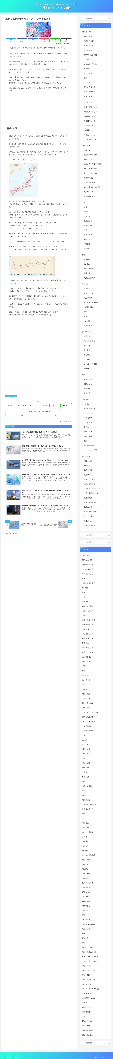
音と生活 (87, 355)
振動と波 (87, 345)
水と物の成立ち (89, 45)
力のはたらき (89, 413)
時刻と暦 (87, 239)
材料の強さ (88, 427)
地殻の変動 (88, 298)
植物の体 (87, 475)
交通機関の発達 (89, 192)
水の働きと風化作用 (91, 302)
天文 (83, 202)
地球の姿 (85, 284)
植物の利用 (88, 521)
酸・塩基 (87, 69)
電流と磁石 (88, 384)
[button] (109, 18)
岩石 (85, 312)
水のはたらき (89, 404)
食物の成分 (88, 96)
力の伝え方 (88, 422)
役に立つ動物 (89, 516)
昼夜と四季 (88, 235)
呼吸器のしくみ (89, 121)
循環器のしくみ (89, 125)
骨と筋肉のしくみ (90, 112)
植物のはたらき (89, 479)
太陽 (85, 207)
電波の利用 (88, 393)
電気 (83, 375)
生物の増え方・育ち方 (92, 489)
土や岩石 (87, 82)
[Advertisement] (39, 107)
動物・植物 (86, 456)
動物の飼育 (88, 507)
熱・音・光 (86, 332)
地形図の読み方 (89, 307)
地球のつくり (89, 293)
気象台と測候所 (89, 278)
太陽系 (86, 212)
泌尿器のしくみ (89, 130)
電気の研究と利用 (90, 173)
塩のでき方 (88, 73)
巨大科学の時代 (89, 196)
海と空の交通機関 (90, 450)
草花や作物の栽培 (90, 512)
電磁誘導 (87, 389)
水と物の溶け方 (89, 50)
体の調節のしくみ (90, 139)
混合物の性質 (89, 41)
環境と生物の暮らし (91, 484)
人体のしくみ (87, 102)
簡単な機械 (88, 418)
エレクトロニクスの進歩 (93, 187)
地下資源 (87, 321)
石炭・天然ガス (89, 92)
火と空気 (87, 59)
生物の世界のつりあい (92, 493)
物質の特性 (88, 36)
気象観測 (87, 259)
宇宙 (85, 230)
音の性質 (87, 350)
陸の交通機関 (89, 445)
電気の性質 (88, 379)
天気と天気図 (89, 269)
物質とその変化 (87, 32)
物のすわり (88, 432)
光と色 (86, 368)
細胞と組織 (88, 461)
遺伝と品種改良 (89, 525)
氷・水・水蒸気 (89, 341)
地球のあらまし (89, 288)
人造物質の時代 (89, 182)
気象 (7, 396)
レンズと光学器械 (90, 364)
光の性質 (87, 359)
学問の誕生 (88, 150)
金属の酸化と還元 (90, 64)
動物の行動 (88, 470)
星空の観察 (88, 221)
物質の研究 (88, 159)
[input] (95, 18)
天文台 (86, 248)
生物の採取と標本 (90, 502)
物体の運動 (88, 436)
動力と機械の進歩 (90, 169)
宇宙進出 (87, 244)
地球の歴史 (88, 325)
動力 (85, 441)
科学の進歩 (86, 146)
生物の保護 (88, 498)
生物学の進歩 (89, 178)
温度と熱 (87, 336)
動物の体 (87, 465)
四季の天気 (14, 396)
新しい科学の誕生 (90, 155)
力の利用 (85, 399)
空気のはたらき (89, 409)
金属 (85, 78)
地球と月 (87, 216)
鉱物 (85, 316)
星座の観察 (88, 225)
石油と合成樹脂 (89, 87)
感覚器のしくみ (89, 135)
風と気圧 (87, 264)
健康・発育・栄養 (90, 107)
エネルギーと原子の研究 (93, 164)
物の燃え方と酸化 (90, 55)
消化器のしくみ (89, 116)
